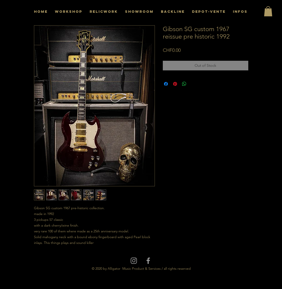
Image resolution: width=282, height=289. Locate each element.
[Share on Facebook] (166, 84)
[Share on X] (193, 84)
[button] (268, 11)
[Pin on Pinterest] (175, 84)
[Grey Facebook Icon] (148, 260)
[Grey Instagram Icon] (134, 260)
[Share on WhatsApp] (184, 84)
